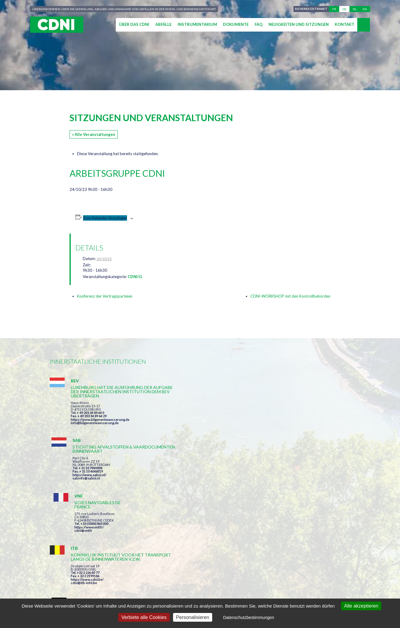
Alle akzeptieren (361, 605)
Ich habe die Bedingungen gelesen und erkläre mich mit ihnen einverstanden (235, 538)
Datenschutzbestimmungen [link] (248, 617)
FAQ (258, 24)
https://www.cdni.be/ (87, 490)
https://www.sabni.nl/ (190, 419)
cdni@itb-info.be (84, 493)
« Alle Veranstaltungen (93, 134)
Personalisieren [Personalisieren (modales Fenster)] (192, 617)
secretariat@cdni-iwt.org (366, 573)
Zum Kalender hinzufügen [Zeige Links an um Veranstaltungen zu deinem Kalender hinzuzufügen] (105, 218)
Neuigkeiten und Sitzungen (298, 24)
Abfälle (163, 24)
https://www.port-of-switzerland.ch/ (305, 489)
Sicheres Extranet (310, 9)
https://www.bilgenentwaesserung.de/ (204, 480)
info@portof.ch (288, 492)
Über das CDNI (134, 24)
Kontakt (344, 24)
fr (334, 9)
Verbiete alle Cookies (143, 617)
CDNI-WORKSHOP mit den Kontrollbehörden (290, 296)
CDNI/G (135, 276)
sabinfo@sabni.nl (187, 423)
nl (355, 9)
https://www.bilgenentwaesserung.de (100, 428)
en (365, 9)
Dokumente (236, 24)
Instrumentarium (197, 24)
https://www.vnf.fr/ (291, 412)
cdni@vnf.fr (286, 415)
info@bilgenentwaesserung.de (95, 431)
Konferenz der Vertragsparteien (104, 296)
